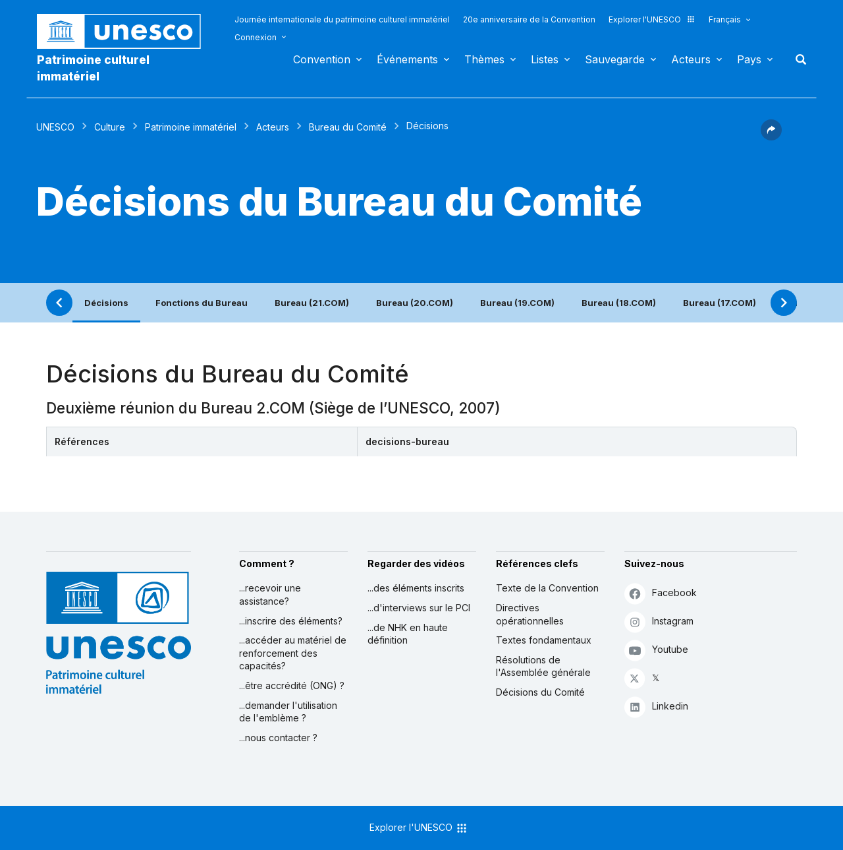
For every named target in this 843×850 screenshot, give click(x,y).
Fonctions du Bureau (201, 302)
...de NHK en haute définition (407, 634)
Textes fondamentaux (543, 640)
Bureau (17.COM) (719, 302)
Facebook (660, 593)
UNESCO (55, 127)
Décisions (106, 302)
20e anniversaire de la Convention (529, 19)
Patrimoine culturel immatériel (93, 68)
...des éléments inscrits (415, 587)
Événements (407, 59)
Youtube (656, 650)
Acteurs (691, 59)
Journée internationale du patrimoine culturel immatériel (342, 19)
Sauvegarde (615, 59)
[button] (771, 136)
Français (725, 19)
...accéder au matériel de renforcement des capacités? (292, 652)
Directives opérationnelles (530, 614)
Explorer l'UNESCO (652, 19)
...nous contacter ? (278, 737)
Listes (544, 59)
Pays (749, 59)
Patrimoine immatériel (190, 127)
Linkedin (656, 706)
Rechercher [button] (797, 59)
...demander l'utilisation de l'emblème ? (288, 712)
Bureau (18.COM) (619, 302)
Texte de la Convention (547, 587)
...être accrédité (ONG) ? (291, 685)
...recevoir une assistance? (270, 594)
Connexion (255, 37)
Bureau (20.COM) (414, 302)
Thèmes (484, 59)
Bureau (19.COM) (517, 302)
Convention (321, 59)
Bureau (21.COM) (312, 302)
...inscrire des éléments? (290, 620)
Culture (109, 127)
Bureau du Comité (348, 127)
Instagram (658, 621)
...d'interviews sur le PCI (418, 607)
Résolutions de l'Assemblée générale (543, 666)
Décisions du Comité (540, 692)
